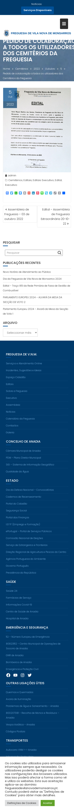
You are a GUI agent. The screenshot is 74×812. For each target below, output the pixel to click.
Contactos (12, 429)
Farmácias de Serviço (18, 601)
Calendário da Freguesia (20, 422)
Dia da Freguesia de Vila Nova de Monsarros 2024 (32, 278)
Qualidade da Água (17, 475)
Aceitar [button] (47, 803)
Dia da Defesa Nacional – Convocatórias (30, 493)
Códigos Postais (15, 734)
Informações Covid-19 (19, 608)
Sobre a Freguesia (16, 394)
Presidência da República (21, 575)
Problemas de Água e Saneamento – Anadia (32, 709)
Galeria (10, 435)
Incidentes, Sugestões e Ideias (23, 373)
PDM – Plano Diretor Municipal (23, 461)
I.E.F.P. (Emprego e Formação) (23, 527)
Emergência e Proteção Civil (22, 672)
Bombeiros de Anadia (19, 665)
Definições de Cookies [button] (21, 803)
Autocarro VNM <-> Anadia (21, 753)
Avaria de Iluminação (18, 702)
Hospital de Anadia (17, 621)
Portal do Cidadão (16, 506)
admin (10, 176)
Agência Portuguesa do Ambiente (26, 562)
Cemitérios (15, 181)
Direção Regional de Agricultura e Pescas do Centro (36, 555)
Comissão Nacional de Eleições (24, 541)
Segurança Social (16, 513)
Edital (58, 181)
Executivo (11, 186)
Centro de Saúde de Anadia (22, 615)
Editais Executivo (43, 181)
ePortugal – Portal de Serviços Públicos (29, 534)
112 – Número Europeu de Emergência (28, 640)
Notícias (10, 415)
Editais (27, 181)
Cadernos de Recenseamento (23, 500)
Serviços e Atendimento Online (24, 366)
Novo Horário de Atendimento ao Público (27, 272)
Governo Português (17, 569)
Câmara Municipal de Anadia (23, 454)
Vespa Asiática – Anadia (20, 728)
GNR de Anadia (14, 658)
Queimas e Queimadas (19, 695)
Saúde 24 (11, 594)
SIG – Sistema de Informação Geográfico (30, 468)
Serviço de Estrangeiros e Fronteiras (27, 548)
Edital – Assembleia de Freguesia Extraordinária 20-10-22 (55, 216)
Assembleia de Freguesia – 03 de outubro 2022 (16, 214)
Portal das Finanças (17, 520)
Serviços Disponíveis (37, 10)
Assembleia (13, 408)
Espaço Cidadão (16, 380)
